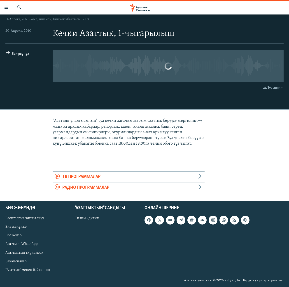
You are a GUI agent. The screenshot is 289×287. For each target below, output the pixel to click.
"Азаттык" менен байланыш (27, 270)
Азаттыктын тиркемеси (24, 253)
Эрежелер (13, 235)
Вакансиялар (16, 261)
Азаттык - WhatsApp (21, 244)
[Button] (17, 54)
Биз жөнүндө (16, 227)
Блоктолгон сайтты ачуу (24, 218)
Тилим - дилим (87, 218)
